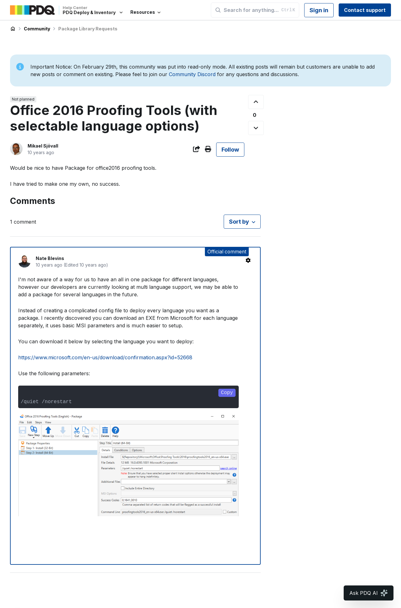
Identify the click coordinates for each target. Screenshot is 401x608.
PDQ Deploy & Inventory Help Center (13, 29)
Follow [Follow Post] (230, 149)
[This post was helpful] (256, 102)
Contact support (365, 10)
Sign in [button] (319, 10)
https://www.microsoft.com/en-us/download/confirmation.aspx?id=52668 (105, 357)
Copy (227, 392)
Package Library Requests (87, 28)
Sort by (239, 221)
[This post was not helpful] (256, 128)
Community (37, 28)
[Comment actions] (248, 260)
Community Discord (192, 74)
